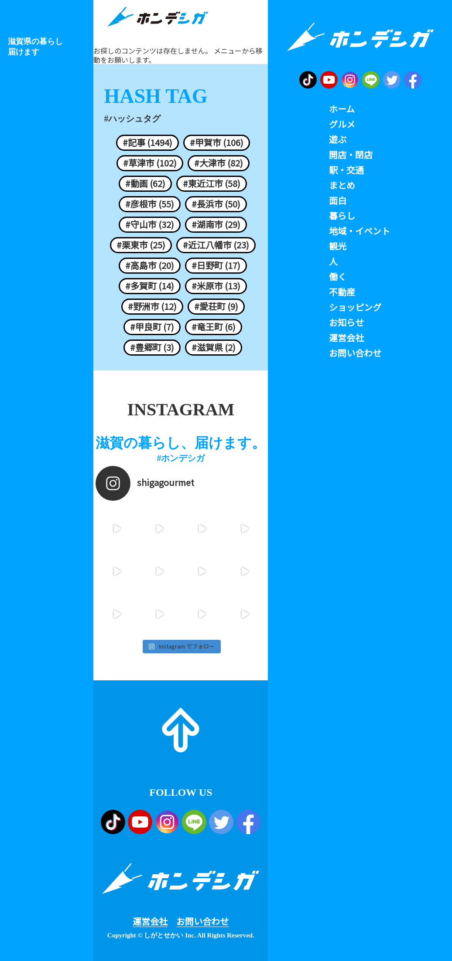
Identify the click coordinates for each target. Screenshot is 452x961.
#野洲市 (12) (152, 306)
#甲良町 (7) (152, 327)
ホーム (342, 109)
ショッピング (355, 307)
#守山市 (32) (149, 224)
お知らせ (346, 322)
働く (337, 276)
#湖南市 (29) (216, 224)
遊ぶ (337, 139)
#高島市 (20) (149, 265)
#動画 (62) (145, 183)
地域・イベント (359, 231)
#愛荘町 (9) (216, 306)
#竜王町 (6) (214, 327)
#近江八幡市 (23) (216, 245)
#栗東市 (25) (140, 245)
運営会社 (150, 921)
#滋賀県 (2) (214, 347)
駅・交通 (346, 170)
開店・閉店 (351, 154)
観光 (337, 246)
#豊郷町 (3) (152, 347)
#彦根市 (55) (149, 204)
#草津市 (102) (150, 163)
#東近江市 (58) (211, 183)
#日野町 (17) (216, 265)
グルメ (342, 124)
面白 (337, 200)
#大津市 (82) (218, 163)
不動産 (342, 292)
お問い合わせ (202, 921)
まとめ (342, 185)
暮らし (342, 215)
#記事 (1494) (147, 142)
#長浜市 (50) (216, 204)
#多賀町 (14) (149, 286)
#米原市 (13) (216, 286)
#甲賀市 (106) (216, 142)
